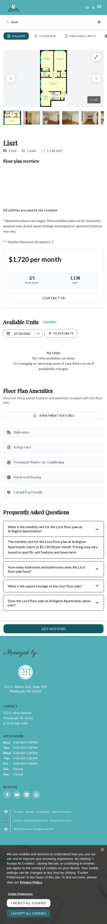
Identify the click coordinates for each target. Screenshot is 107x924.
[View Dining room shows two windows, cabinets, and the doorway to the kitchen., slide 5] (90, 118)
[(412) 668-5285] (93, 7)
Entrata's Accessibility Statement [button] (31, 820)
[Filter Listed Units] (60, 333)
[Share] (99, 22)
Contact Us (53, 298)
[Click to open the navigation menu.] (100, 7)
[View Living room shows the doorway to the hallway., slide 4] (70, 118)
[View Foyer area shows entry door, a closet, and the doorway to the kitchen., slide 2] (32, 118)
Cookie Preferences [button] (61, 811)
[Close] (102, 849)
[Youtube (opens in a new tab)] (17, 795)
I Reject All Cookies (28, 903)
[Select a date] (23, 333)
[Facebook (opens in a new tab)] (7, 795)
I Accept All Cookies (28, 913)
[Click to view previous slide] (11, 78)
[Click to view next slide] (96, 78)
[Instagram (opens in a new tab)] (36, 795)
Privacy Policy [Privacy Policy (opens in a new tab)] (42, 811)
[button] (87, 7)
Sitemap (30, 811)
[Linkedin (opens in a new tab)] (27, 795)
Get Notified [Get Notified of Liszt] (53, 629)
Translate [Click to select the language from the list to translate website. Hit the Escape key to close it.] (18, 811)
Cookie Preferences (20, 894)
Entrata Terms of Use (60, 820)
